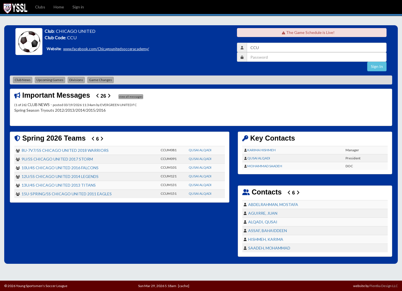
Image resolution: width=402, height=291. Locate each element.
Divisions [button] (76, 80)
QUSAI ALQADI (200, 150)
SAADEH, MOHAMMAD (269, 248)
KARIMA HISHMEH (261, 150)
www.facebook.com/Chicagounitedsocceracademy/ (106, 49)
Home (59, 6)
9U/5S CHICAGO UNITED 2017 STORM (57, 159)
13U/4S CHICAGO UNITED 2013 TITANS (59, 185)
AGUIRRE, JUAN (262, 213)
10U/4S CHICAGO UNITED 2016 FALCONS (60, 167)
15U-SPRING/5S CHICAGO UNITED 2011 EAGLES (67, 193)
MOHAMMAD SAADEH (264, 166)
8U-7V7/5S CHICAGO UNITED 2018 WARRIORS (65, 150)
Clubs (40, 6)
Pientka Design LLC (383, 286)
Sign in (78, 6)
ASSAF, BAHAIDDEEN (267, 230)
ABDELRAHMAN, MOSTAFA (273, 204)
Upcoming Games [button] (49, 80)
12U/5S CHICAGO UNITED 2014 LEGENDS (60, 176)
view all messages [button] (131, 96)
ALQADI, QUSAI (262, 221)
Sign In (377, 66)
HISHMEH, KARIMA (265, 239)
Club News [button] (23, 80)
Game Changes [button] (100, 80)
